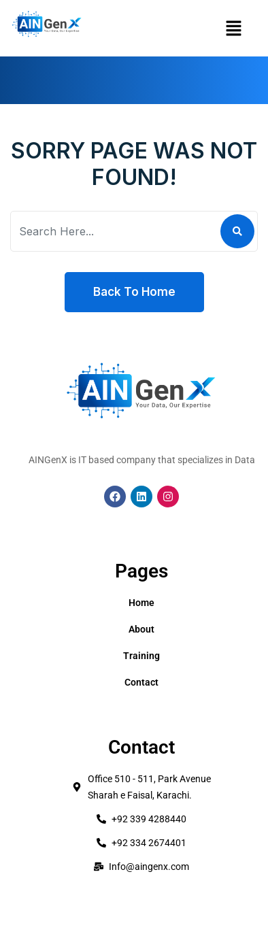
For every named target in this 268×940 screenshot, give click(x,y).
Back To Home (134, 292)
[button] (234, 28)
